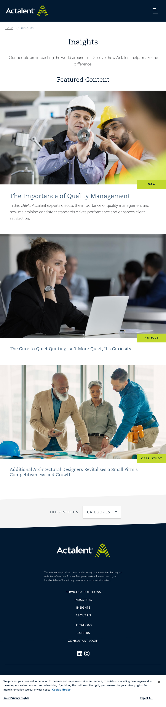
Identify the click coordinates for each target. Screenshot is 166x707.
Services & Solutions (83, 592)
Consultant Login (83, 641)
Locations (83, 625)
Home (27, 10)
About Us (83, 615)
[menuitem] (83, 594)
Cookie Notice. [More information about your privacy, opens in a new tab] (61, 689)
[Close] (159, 682)
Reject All (146, 698)
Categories (98, 512)
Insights (83, 607)
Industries (83, 600)
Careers (83, 633)
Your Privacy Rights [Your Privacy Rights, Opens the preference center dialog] (16, 698)
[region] (83, 691)
